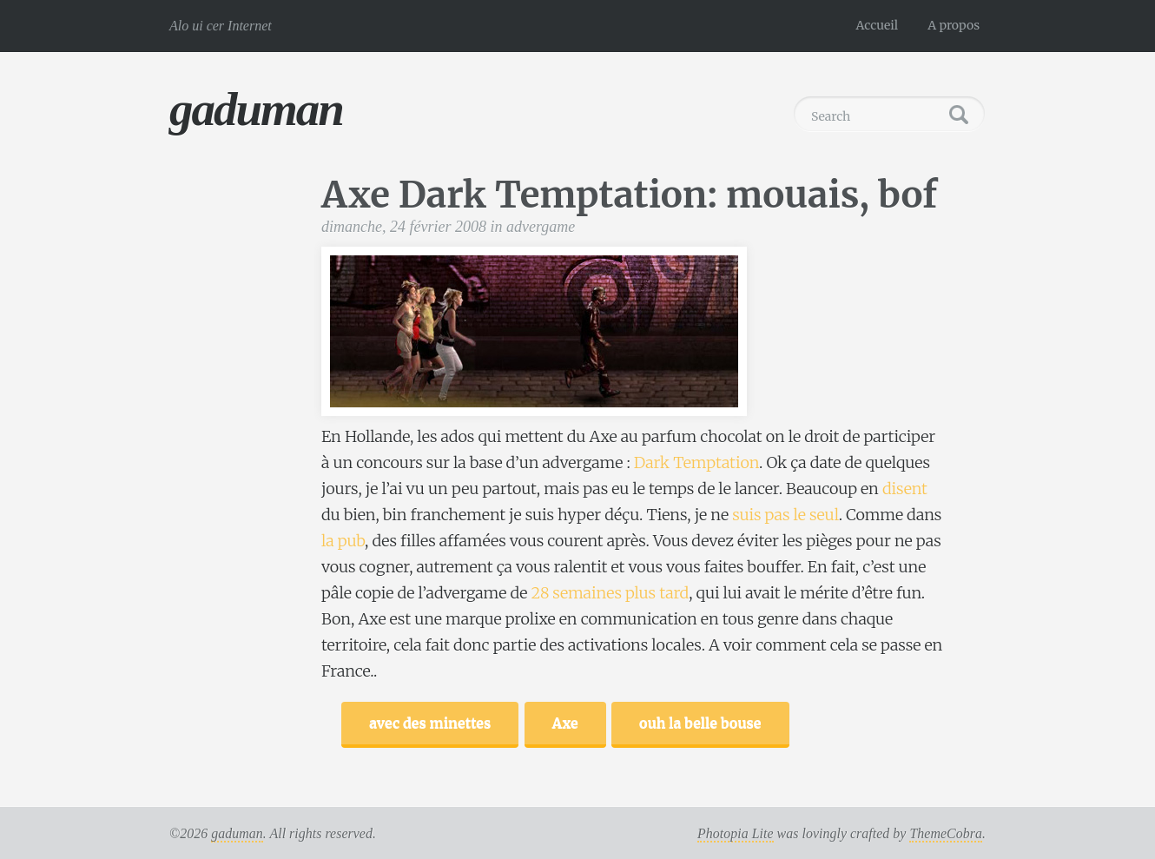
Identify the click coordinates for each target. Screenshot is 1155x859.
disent (904, 489)
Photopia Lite (735, 833)
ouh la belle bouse (700, 722)
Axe (565, 722)
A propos (953, 25)
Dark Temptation (696, 462)
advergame (540, 226)
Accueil (877, 25)
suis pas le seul (785, 515)
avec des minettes (430, 722)
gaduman (256, 109)
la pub (343, 541)
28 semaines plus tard (610, 593)
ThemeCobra (945, 833)
